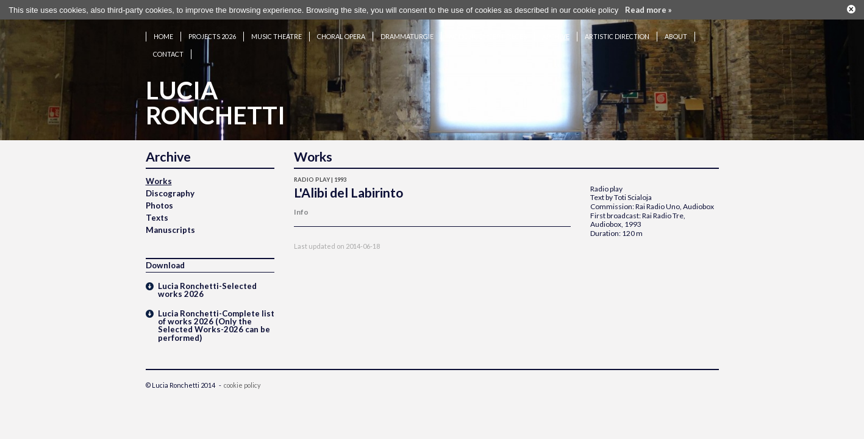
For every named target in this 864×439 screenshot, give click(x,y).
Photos (159, 202)
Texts (157, 214)
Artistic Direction (617, 33)
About (676, 33)
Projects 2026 (212, 33)
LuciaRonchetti (215, 99)
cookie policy (242, 381)
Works (159, 177)
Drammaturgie (407, 33)
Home (163, 33)
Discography (170, 190)
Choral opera (341, 33)
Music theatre (276, 33)
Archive (555, 33)
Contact (168, 50)
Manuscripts (170, 226)
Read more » (648, 8)
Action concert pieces (488, 33)
